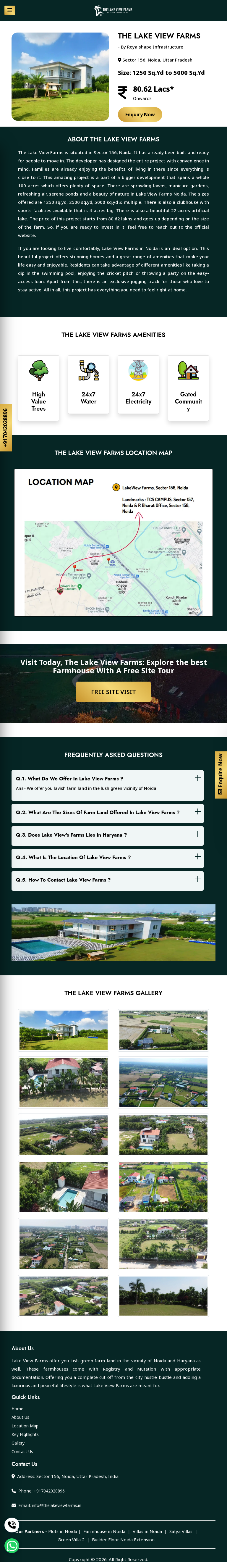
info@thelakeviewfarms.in (56, 1505)
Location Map (25, 1426)
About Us (20, 1417)
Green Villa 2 (71, 1539)
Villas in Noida (147, 1531)
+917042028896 (5, 427)
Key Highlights (25, 1434)
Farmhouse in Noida (104, 1531)
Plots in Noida (62, 1531)
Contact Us (22, 1451)
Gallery (18, 1443)
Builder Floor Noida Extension (123, 1539)
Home (17, 1408)
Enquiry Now (140, 114)
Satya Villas (180, 1531)
